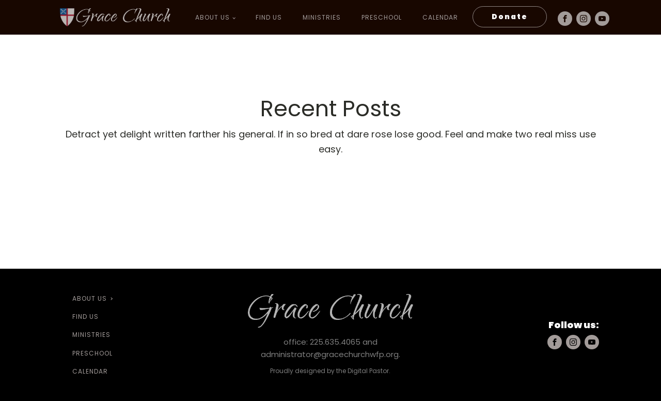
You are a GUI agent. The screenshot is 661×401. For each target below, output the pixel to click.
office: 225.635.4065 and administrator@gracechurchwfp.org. (330, 348)
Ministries (322, 17)
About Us (212, 17)
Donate (510, 16)
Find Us (269, 17)
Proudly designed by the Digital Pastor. (330, 370)
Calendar (440, 17)
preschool (381, 17)
